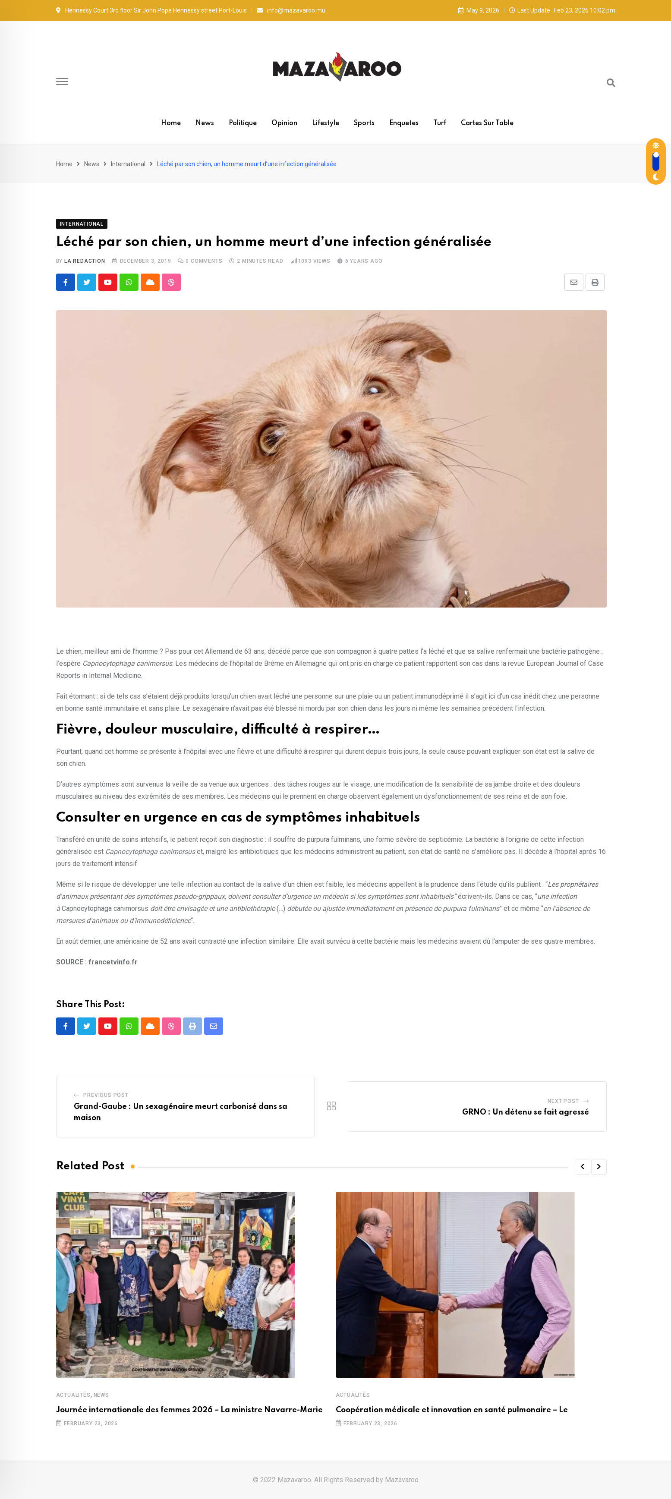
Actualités (73, 1395)
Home (171, 123)
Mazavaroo (402, 1480)
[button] (582, 1167)
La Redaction (84, 261)
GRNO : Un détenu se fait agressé (525, 1112)
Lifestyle (325, 123)
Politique (243, 123)
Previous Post (105, 1095)
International (128, 164)
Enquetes (404, 123)
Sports (364, 123)
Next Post (563, 1101)
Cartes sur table (487, 123)
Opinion (284, 123)
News (204, 123)
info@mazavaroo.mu (296, 10)
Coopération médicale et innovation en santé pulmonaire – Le (452, 1410)
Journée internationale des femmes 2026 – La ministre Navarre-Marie (189, 1410)
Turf (439, 123)
